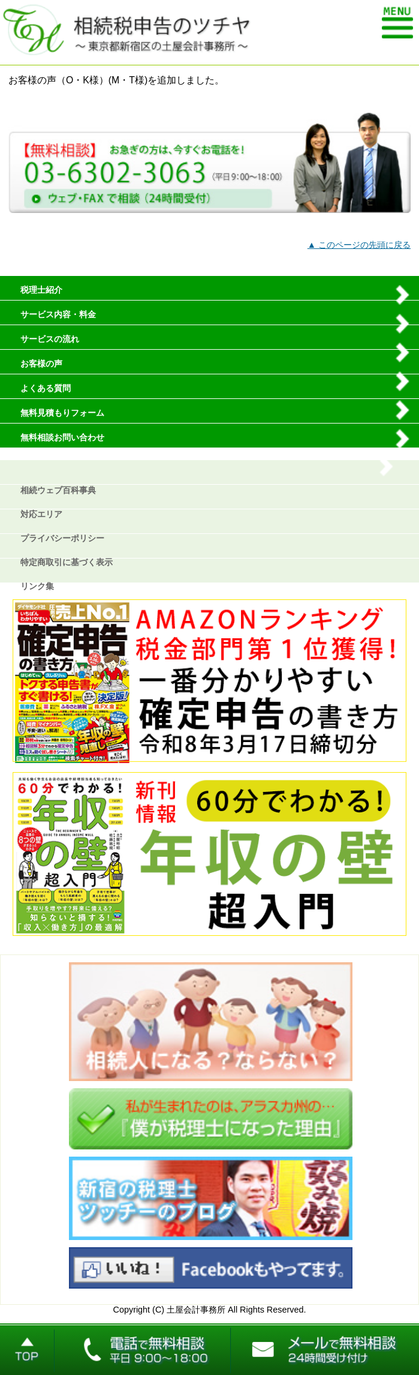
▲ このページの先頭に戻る (359, 245)
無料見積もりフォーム (62, 413)
